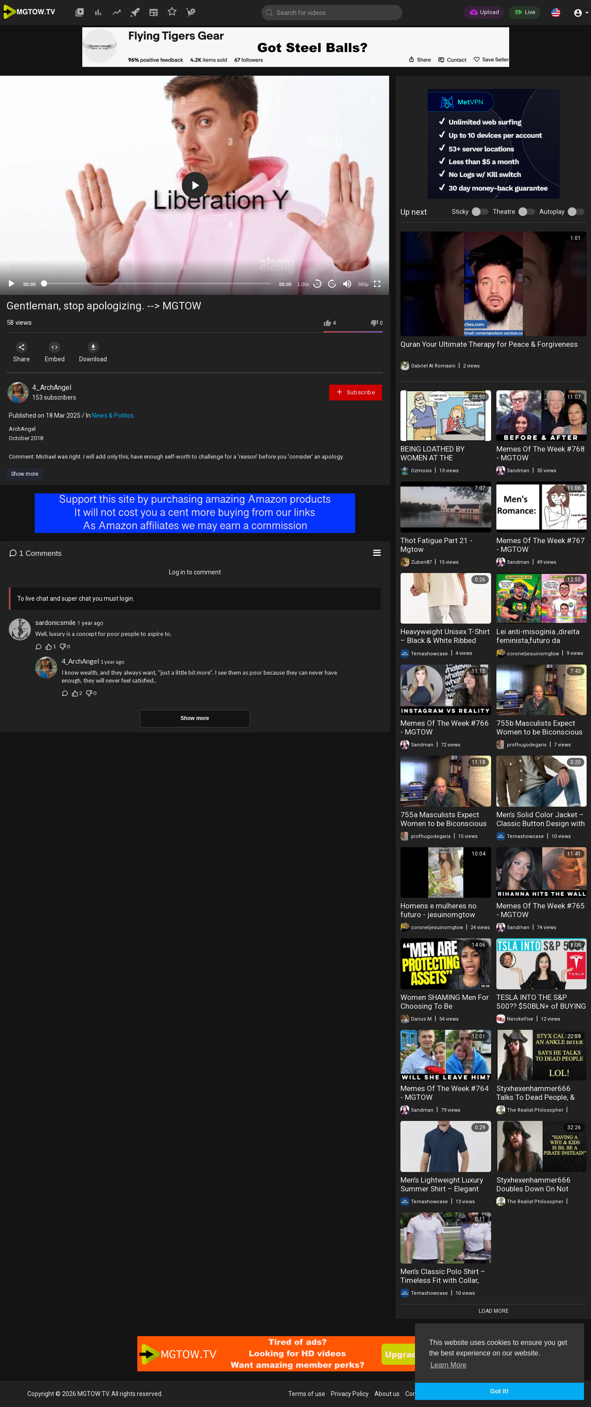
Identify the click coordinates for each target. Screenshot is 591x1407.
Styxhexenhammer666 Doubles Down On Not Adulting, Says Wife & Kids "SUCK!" (539, 1193)
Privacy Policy (350, 1393)
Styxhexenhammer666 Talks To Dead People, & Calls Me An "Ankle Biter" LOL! (536, 1101)
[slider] (157, 283)
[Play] (11, 283)
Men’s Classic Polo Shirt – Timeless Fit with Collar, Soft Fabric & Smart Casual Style (445, 1284)
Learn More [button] (448, 1365)
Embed (58, 352)
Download (99, 352)
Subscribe (355, 392)
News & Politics (113, 415)
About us (387, 1393)
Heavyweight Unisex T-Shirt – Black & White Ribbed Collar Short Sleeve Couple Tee (445, 644)
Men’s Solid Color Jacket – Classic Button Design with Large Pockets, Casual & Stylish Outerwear (540, 827)
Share (23, 352)
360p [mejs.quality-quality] (363, 284)
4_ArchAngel (51, 387)
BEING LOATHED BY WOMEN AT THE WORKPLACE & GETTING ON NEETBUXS (441, 462)
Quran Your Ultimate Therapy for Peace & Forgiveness (489, 344)
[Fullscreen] (377, 283)
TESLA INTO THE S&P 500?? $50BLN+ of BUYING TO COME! (541, 1006)
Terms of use (306, 1393)
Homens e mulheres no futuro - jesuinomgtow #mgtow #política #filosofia (438, 919)
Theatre (504, 211)
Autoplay (552, 211)
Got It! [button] (499, 1391)
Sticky (460, 211)
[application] (194, 185)
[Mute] (347, 283)
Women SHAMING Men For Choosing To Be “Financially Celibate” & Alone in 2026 (444, 1010)
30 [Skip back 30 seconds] (317, 284)
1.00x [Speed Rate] (303, 284)
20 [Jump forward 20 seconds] (332, 284)
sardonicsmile (55, 623)
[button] (556, 12)
